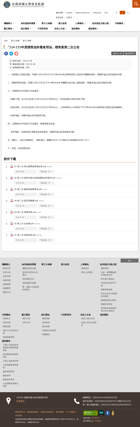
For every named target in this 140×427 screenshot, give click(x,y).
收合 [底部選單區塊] (129, 260)
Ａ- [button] (116, 13)
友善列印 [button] (131, 53)
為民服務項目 (28, 279)
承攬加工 (7, 318)
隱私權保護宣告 (33, 412)
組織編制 (7, 284)
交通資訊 (20, 401)
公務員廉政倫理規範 (10, 366)
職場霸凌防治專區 (108, 300)
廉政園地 (92, 28)
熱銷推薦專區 (8, 337)
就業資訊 (85, 268)
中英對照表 (43, 28)
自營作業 (7, 322)
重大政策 (62, 23)
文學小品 (26, 322)
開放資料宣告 (20, 412)
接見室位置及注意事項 (30, 273)
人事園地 (79, 23)
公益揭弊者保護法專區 (10, 384)
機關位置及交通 (29, 268)
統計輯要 (46, 326)
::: (2, 2)
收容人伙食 (60, 28)
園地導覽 (46, 318)
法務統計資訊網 (49, 330)
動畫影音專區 (106, 304)
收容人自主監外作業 (10, 331)
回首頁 (69, 17)
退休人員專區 (87, 272)
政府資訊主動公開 (100, 23)
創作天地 (26, 318)
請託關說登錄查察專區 (10, 355)
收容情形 (46, 322)
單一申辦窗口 (71, 412)
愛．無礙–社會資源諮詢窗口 (30, 288)
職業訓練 (7, 326)
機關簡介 (8, 23)
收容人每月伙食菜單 (89, 323)
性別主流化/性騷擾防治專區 (109, 294)
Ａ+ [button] (128, 13)
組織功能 (7, 280)
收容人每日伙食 (88, 318)
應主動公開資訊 (107, 279)
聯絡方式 (7, 292)
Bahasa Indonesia (82, 13)
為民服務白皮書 (29, 283)
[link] (6, 54)
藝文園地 (8, 28)
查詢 (136, 4)
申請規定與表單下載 (108, 284)
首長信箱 (59, 17)
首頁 (6, 41)
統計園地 (25, 28)
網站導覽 (59, 13)
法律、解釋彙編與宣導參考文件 (108, 273)
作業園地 (119, 23)
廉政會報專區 (8, 371)
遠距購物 (75, 28)
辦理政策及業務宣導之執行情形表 (108, 309)
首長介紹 (7, 272)
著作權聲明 (60, 412)
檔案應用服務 (106, 289)
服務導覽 (105, 268)
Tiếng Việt (97, 13)
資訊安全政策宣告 (47, 412)
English (69, 13)
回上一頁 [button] (118, 53)
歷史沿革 (7, 268)
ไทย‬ (106, 13)
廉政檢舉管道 (8, 379)
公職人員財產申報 (10, 361)
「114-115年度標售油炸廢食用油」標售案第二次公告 (42, 47)
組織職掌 (7, 288)
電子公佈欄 (47, 23)
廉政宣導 (7, 375)
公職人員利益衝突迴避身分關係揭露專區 (10, 347)
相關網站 (46, 334)
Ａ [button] (122, 13)
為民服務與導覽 (28, 23)
